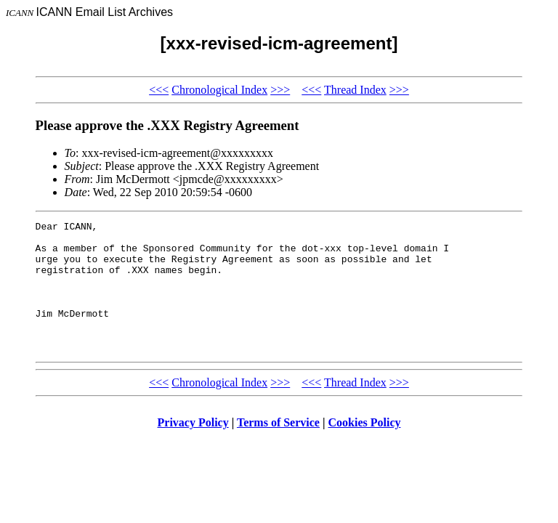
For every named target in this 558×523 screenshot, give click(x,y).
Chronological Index (219, 90)
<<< (159, 90)
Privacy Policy (193, 448)
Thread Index (355, 90)
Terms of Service (278, 448)
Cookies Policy (364, 448)
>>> (280, 90)
